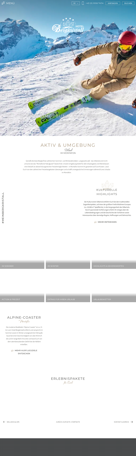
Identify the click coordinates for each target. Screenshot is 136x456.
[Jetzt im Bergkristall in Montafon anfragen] (113, 3)
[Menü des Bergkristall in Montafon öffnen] (8, 3)
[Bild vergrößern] (42, 202)
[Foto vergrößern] (24, 359)
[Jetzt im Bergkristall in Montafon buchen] (128, 3)
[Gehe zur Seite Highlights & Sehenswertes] (105, 222)
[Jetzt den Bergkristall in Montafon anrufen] (92, 3)
